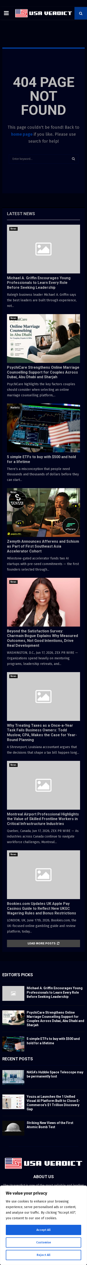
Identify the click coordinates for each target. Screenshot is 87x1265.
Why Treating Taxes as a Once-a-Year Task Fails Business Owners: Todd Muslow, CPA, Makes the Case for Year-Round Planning (42, 732)
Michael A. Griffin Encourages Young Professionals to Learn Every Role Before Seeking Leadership (39, 283)
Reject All (43, 1255)
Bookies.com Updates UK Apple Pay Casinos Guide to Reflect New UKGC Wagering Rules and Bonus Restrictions (41, 908)
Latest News (21, 213)
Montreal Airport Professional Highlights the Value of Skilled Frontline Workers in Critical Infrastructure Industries (43, 819)
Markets (15, 407)
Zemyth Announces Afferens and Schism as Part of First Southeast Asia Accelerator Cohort (43, 546)
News (13, 228)
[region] (43, 1225)
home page (21, 134)
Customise (43, 1242)
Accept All (43, 1230)
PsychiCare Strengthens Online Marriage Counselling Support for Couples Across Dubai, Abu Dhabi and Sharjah (43, 372)
